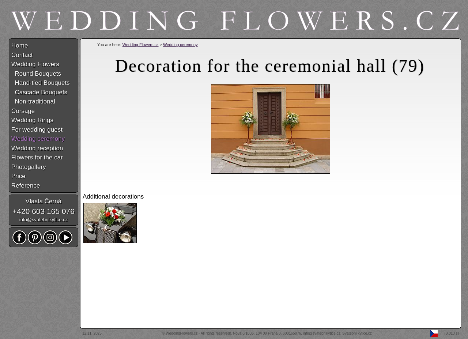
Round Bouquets (36, 73)
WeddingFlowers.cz (181, 333)
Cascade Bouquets (39, 92)
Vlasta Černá (43, 201)
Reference (25, 185)
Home (19, 45)
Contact (22, 55)
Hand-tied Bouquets (40, 82)
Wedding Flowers (35, 64)
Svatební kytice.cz (357, 333)
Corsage (23, 111)
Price (18, 176)
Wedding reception (37, 148)
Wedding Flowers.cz (140, 44)
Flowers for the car (37, 157)
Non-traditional (33, 101)
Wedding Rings (32, 120)
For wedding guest (37, 129)
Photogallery (28, 166)
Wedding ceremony (180, 44)
